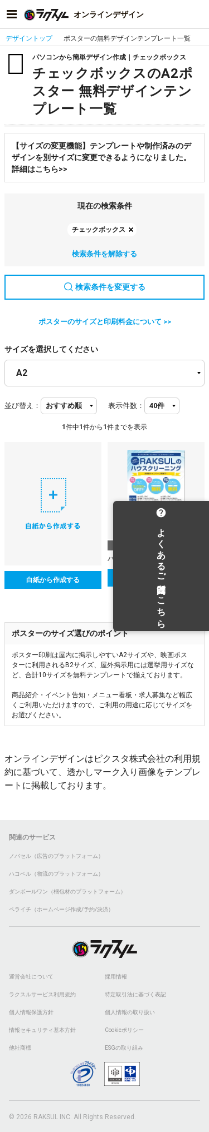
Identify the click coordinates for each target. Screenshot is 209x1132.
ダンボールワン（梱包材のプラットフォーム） (67, 891)
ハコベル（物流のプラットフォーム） (56, 874)
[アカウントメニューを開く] (197, 14)
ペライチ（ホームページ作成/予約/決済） (61, 909)
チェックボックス (98, 230)
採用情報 (116, 977)
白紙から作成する (53, 580)
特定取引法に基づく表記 (135, 994)
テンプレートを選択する (156, 578)
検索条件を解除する (104, 254)
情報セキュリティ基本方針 (42, 1030)
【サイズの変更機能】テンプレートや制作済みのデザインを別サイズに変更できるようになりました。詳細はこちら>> (101, 157)
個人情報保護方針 (31, 1012)
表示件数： (126, 405)
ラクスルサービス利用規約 (42, 994)
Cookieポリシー (124, 1030)
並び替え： (22, 405)
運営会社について (31, 977)
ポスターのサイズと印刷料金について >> (104, 321)
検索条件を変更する (104, 286)
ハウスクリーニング (138, 559)
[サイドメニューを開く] (11, 14)
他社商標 (20, 1048)
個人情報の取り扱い (130, 1012)
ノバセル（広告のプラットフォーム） (56, 856)
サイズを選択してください (51, 349)
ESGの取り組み (124, 1048)
